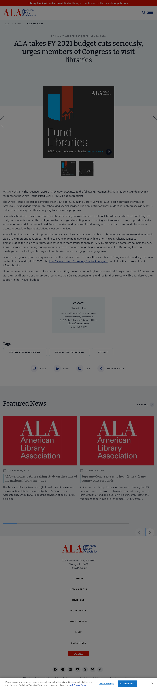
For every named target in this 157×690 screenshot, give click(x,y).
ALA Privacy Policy (77, 686)
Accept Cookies (127, 685)
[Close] (152, 685)
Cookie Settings (106, 685)
